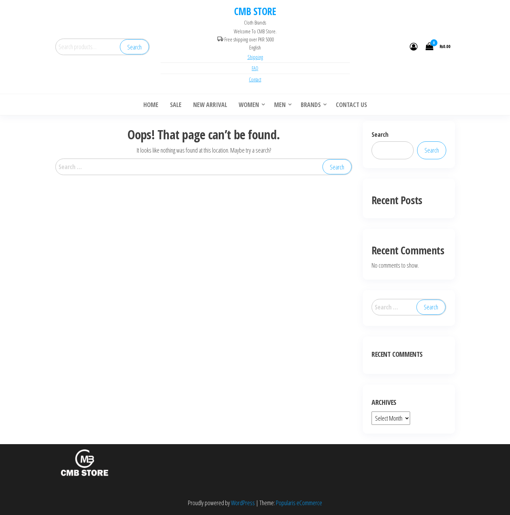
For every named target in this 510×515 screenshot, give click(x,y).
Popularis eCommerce (299, 503)
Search (134, 47)
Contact (255, 79)
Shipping (255, 57)
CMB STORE (255, 11)
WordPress (243, 503)
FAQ (255, 68)
